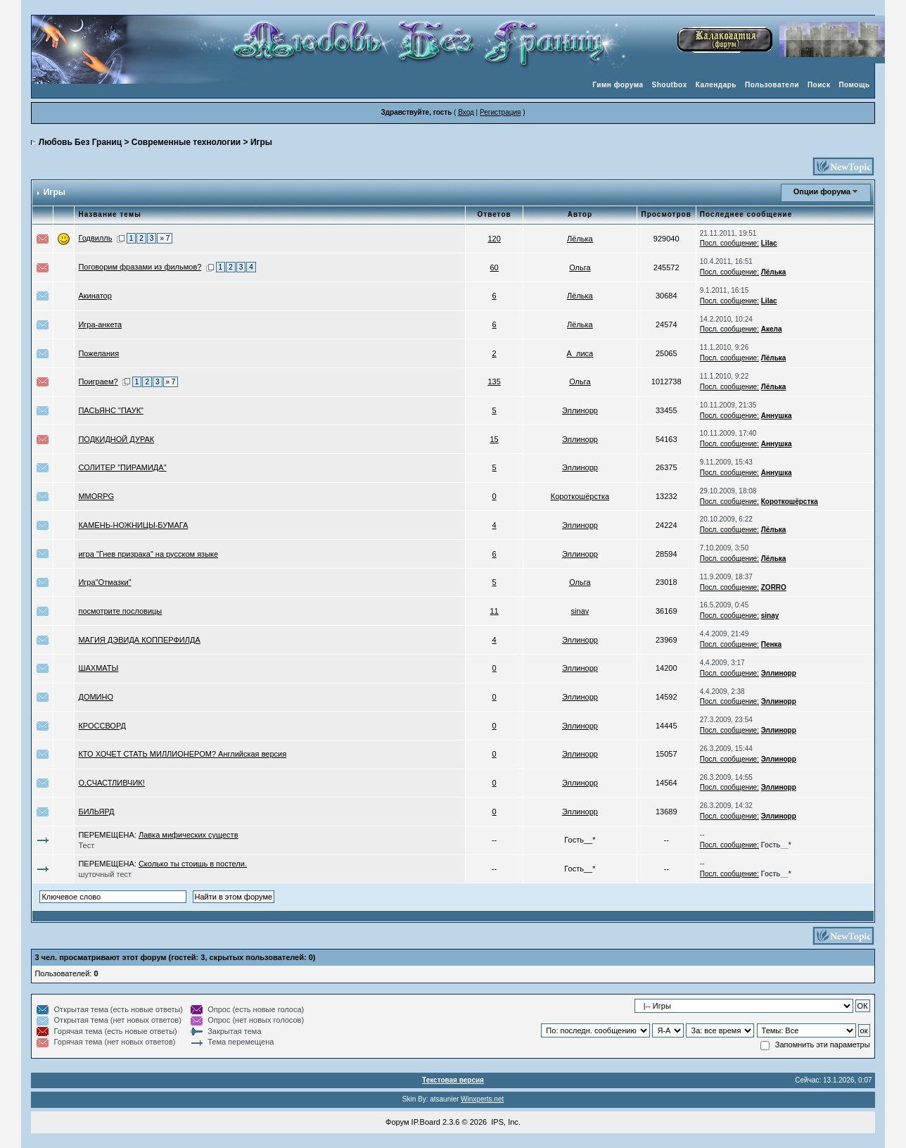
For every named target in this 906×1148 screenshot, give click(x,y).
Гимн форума (617, 85)
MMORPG (96, 496)
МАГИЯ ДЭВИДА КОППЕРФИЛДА (139, 640)
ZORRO (773, 587)
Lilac (769, 243)
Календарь (716, 85)
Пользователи (772, 85)
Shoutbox (669, 85)
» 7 (165, 238)
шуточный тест (105, 874)
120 (493, 238)
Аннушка (776, 416)
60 (494, 267)
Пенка (771, 644)
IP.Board (425, 1122)
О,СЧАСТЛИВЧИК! (111, 782)
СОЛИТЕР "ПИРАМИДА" (122, 467)
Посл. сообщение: (729, 243)
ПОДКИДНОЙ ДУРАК (116, 439)
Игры (261, 142)
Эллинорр (580, 410)
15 (494, 439)
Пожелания (98, 353)
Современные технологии (186, 142)
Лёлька (580, 238)
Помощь (853, 85)
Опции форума (821, 191)
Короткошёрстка (580, 496)
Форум (397, 1122)
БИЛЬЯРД (96, 811)
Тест (86, 845)
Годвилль (95, 238)
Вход (466, 112)
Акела (771, 329)
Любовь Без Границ (80, 142)
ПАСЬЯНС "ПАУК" (110, 410)
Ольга (579, 267)
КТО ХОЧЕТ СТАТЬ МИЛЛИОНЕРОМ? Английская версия (182, 754)
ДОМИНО (95, 697)
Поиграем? (97, 381)
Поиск (819, 85)
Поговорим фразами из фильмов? (139, 267)
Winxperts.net (482, 1099)
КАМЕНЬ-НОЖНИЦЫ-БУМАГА (133, 525)
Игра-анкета (100, 324)
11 (494, 611)
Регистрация (500, 112)
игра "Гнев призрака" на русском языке (148, 554)
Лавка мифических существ (188, 835)
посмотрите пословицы (120, 611)
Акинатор (94, 295)
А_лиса (580, 353)
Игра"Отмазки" (104, 582)
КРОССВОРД (102, 725)
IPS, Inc (504, 1122)
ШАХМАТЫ (98, 668)
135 (493, 381)
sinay (580, 611)
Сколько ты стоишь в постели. (193, 863)
